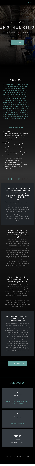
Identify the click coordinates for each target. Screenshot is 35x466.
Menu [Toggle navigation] (30, 2)
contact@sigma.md (17, 423)
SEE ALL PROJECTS (17, 363)
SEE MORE (17, 42)
